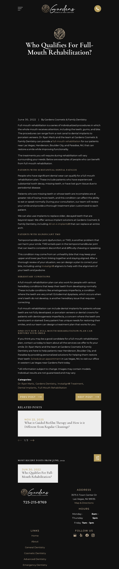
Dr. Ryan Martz (26, 343)
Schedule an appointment (46, 318)
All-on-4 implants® (59, 183)
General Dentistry (35, 507)
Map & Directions (84, 462)
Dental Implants (27, 347)
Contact (34, 536)
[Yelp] (81, 495)
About (34, 501)
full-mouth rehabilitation (67, 101)
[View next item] (32, 400)
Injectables (35, 530)
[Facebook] (87, 495)
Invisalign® (48, 226)
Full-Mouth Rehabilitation (52, 347)
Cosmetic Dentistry (35, 513)
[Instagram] (93, 495)
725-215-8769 (35, 462)
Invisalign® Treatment (70, 343)
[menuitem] (22, 567)
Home (35, 495)
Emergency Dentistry (35, 524)
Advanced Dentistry (35, 518)
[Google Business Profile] (75, 495)
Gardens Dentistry (46, 343)
